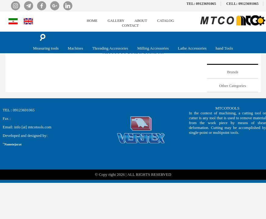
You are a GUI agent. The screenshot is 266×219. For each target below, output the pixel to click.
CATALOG (165, 21)
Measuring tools (46, 48)
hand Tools (224, 48)
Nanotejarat (13, 144)
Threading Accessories (110, 48)
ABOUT (141, 21)
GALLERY (116, 21)
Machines (75, 48)
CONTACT (130, 25)
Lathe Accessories (192, 48)
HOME (92, 21)
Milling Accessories (153, 48)
